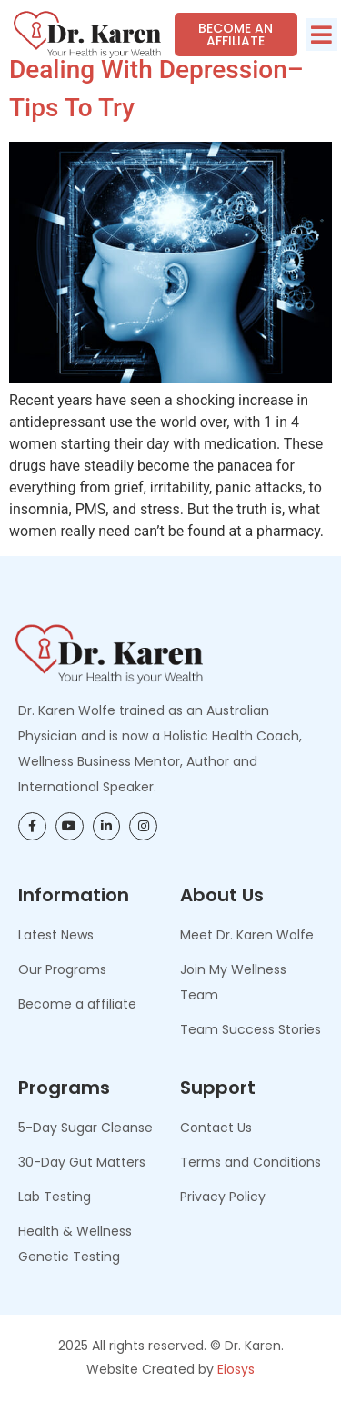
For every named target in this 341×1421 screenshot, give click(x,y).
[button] (321, 34)
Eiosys (236, 1395)
